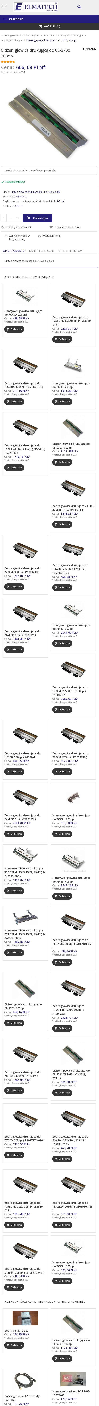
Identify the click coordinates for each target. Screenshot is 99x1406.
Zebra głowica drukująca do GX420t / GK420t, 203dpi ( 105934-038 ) (70, 1140)
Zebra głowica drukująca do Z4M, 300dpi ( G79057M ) (22, 817)
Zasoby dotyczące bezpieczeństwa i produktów (30, 170)
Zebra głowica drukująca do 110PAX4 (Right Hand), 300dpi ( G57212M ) (24, 449)
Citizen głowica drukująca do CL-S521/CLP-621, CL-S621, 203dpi (71, 1074)
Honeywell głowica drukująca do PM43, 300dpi (71, 627)
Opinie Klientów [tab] (71, 251)
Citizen (18, 206)
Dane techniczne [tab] (41, 251)
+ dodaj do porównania (16, 227)
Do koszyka (37, 218)
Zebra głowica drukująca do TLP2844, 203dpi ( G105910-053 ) (72, 944)
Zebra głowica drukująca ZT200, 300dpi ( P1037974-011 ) (73, 508)
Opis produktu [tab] (14, 251)
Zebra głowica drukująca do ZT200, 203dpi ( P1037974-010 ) (24, 1138)
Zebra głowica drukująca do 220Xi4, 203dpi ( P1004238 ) (70, 755)
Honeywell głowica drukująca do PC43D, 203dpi (23, 313)
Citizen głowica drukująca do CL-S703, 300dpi (71, 446)
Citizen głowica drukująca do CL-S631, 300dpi (23, 1006)
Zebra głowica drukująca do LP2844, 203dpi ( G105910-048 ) (24, 1270)
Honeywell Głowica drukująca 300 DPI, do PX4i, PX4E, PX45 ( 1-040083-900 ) (24, 872)
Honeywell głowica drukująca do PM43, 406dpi (71, 879)
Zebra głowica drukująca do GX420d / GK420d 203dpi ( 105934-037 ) (70, 569)
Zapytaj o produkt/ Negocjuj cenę (17, 237)
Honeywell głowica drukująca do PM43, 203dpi (71, 385)
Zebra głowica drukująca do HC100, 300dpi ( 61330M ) (22, 755)
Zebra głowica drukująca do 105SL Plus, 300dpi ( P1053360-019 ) (72, 321)
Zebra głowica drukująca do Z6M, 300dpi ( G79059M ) (22, 633)
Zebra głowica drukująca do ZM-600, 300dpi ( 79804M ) (22, 1074)
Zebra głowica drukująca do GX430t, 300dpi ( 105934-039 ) (23, 385)
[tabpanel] (49, 261)
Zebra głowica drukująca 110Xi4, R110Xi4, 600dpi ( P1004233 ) (68, 1010)
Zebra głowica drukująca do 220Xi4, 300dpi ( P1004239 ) (22, 570)
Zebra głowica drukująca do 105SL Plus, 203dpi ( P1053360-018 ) (24, 1206)
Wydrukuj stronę (49, 235)
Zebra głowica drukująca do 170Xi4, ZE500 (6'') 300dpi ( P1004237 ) (70, 691)
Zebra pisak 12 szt (16, 1330)
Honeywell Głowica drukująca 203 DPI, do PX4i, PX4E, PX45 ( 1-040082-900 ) (24, 934)
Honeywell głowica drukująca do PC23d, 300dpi (71, 1264)
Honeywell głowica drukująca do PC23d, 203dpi (71, 817)
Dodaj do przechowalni (64, 227)
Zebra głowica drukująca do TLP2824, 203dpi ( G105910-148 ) (72, 1206)
